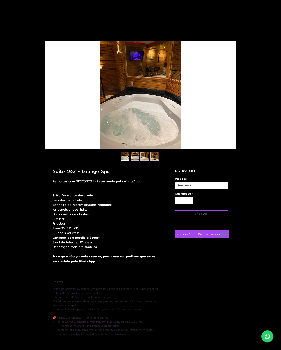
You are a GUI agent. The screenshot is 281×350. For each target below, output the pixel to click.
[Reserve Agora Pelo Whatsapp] (202, 234)
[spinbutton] (184, 200)
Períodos (182, 178)
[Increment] (190, 200)
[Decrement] (178, 200)
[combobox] (201, 185)
